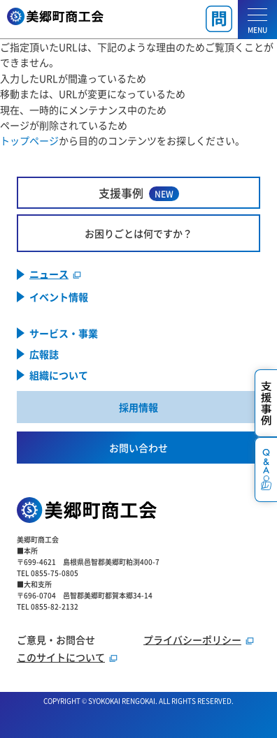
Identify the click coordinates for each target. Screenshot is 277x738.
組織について (58, 375)
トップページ (29, 140)
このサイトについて (61, 657)
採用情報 (138, 407)
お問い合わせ (138, 448)
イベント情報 (58, 297)
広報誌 (44, 354)
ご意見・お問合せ (56, 640)
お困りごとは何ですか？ (138, 233)
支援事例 (139, 193)
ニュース (49, 275)
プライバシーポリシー (192, 640)
